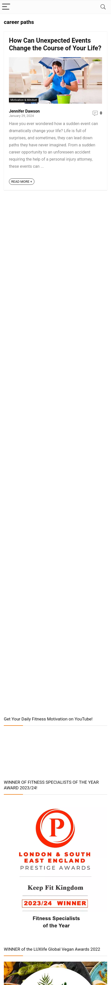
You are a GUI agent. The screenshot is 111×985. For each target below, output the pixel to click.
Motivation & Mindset (23, 100)
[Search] (103, 7)
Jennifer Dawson (24, 111)
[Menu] (6, 7)
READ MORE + (21, 181)
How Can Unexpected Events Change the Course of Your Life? (55, 44)
